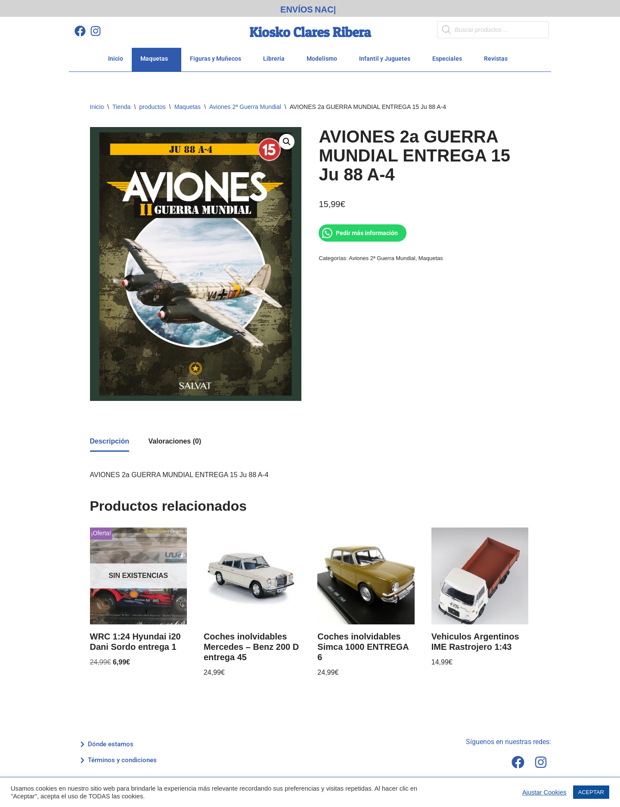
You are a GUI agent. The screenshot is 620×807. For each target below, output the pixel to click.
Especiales (449, 55)
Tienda (121, 103)
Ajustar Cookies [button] (544, 792)
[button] (286, 138)
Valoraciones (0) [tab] (175, 438)
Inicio (115, 55)
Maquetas (156, 55)
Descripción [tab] (110, 438)
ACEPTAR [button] (591, 792)
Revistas (498, 55)
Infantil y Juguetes (387, 55)
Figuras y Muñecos (218, 55)
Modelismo (324, 55)
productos (152, 103)
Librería (276, 55)
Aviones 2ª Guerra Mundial (245, 103)
